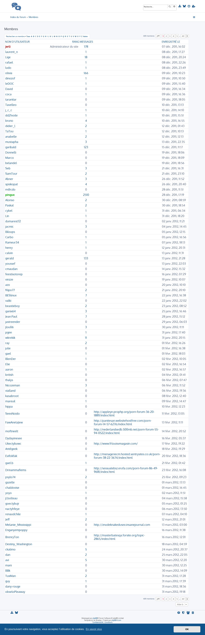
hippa (9, 406)
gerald (9, 258)
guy (7, 581)
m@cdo (10, 189)
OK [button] (187, 629)
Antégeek (11, 449)
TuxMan (10, 576)
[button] (158, 36)
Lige (8, 57)
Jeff (7, 519)
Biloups (10, 232)
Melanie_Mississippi (18, 524)
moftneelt (11, 431)
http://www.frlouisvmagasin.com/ (116, 443)
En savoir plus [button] (94, 629)
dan (7, 554)
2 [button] (166, 36)
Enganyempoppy (16, 530)
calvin (9, 253)
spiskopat (11, 184)
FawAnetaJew (14, 422)
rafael (9, 62)
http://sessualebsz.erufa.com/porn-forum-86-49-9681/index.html (126, 469)
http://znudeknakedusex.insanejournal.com (122, 524)
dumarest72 (13, 221)
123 (86, 147)
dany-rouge (12, 586)
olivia (8, 73)
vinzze (9, 279)
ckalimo (10, 549)
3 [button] (169, 36)
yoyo (8, 493)
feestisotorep (14, 274)
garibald (10, 147)
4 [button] (173, 36)
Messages (86, 41)
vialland (10, 390)
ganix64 (10, 311)
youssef (10, 263)
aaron (9, 369)
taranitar (10, 99)
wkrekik (10, 337)
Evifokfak (11, 456)
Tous (28, 36)
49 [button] (183, 36)
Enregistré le (171, 41)
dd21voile (11, 115)
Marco (9, 157)
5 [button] (177, 36)
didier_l (10, 126)
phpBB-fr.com (116, 620)
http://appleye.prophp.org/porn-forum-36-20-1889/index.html (124, 413)
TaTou (9, 131)
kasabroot (12, 396)
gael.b (9, 463)
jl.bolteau (11, 498)
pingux (10, 194)
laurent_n (11, 52)
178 (86, 46)
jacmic (9, 226)
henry (9, 247)
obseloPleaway (15, 591)
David (9, 89)
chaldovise (12, 487)
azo (7, 284)
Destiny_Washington (18, 544)
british (9, 374)
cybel (8, 210)
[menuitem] (180, 6)
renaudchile (13, 514)
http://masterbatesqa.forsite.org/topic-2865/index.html (119, 537)
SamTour (11, 173)
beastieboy (12, 306)
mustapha (11, 142)
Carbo (9, 237)
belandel (11, 163)
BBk (7, 570)
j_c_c (8, 110)
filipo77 (10, 290)
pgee (8, 332)
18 (86, 57)
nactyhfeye (12, 509)
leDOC (9, 83)
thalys (9, 380)
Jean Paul (11, 316)
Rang (75, 41)
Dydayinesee (13, 438)
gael (8, 353)
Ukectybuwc (13, 443)
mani (8, 565)
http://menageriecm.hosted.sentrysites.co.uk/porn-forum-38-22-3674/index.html (127, 455)
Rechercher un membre (15, 36)
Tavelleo (10, 105)
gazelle (10, 482)
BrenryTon (12, 537)
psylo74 (10, 477)
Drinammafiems (15, 470)
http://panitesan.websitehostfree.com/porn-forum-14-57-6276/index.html (123, 422)
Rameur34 (12, 242)
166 (86, 73)
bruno (9, 120)
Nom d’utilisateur (17, 41)
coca (8, 94)
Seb (7, 168)
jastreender (12, 322)
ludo (8, 67)
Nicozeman (12, 385)
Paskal (9, 205)
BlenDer (10, 359)
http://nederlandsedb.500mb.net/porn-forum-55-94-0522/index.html (126, 431)
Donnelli (10, 152)
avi (7, 560)
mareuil (10, 401)
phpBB (95, 618)
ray (7, 343)
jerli (8, 46)
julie (8, 348)
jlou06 (9, 327)
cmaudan (11, 269)
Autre (85, 36)
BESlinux (10, 295)
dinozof (10, 78)
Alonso (9, 200)
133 (86, 258)
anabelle (11, 136)
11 (86, 337)
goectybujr (12, 503)
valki (8, 300)
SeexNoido (12, 413)
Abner (9, 179)
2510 (86, 194)
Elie (7, 364)
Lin (7, 216)
